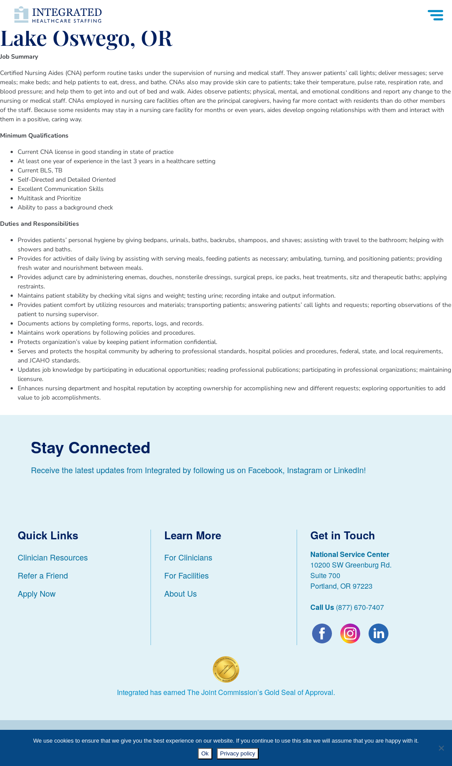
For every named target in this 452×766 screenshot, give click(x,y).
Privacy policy (237, 753)
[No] (441, 748)
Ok (205, 753)
